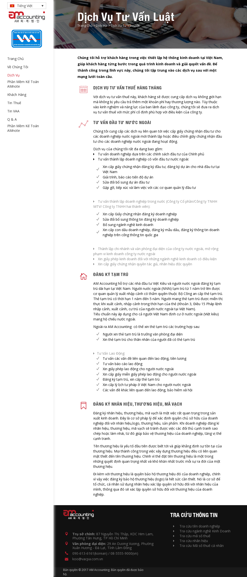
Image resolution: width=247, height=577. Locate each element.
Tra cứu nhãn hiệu (190, 540)
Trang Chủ (85, 25)
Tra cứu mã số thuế (191, 536)
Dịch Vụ (101, 25)
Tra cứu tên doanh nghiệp (196, 526)
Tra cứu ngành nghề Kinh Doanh (201, 531)
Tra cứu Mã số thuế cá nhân (198, 545)
